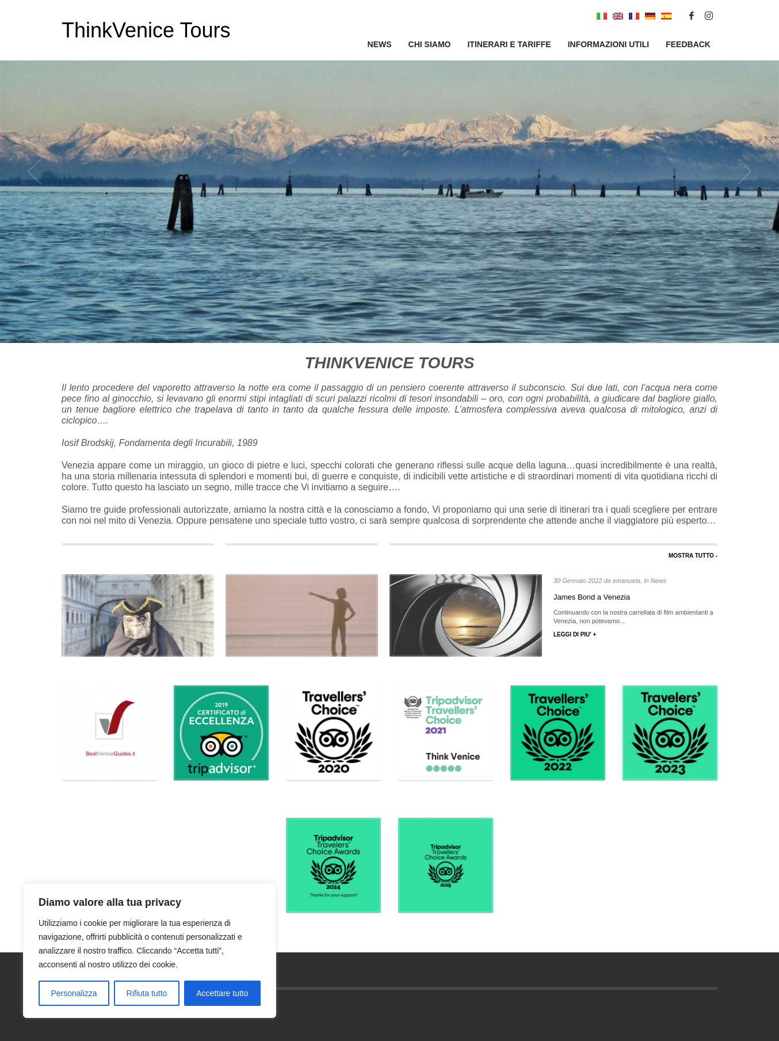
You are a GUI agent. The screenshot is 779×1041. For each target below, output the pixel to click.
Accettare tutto (222, 993)
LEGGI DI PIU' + (574, 634)
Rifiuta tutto (147, 993)
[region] (149, 950)
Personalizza (74, 993)
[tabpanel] (389, 171)
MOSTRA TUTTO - (693, 555)
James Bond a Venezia (591, 597)
